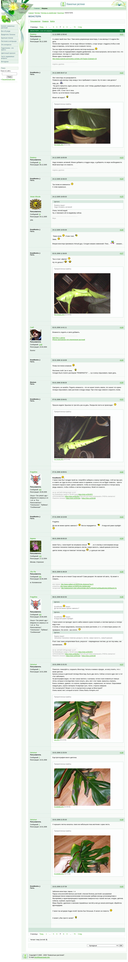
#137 (121, 664)
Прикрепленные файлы (62, 104)
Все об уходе (5, 31)
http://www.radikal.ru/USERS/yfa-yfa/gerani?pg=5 (77, 584)
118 (40, 556)
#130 (121, 383)
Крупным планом (7, 38)
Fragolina (33, 472)
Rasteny (33, 34)
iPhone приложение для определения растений (68, 340)
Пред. (42, 27)
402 (40, 490)
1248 (40, 345)
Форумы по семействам (48, 13)
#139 (121, 820)
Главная (37, 8)
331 (40, 577)
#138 (121, 753)
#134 (121, 538)
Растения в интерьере (9, 41)
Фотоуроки (4, 62)
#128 (121, 327)
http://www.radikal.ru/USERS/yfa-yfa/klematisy (75, 586)
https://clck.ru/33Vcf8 (89, 498)
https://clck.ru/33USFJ (85, 494)
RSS (121, 31)
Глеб (32, 327)
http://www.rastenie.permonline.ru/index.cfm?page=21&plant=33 (74, 59)
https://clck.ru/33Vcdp (73, 498)
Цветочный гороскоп (8, 53)
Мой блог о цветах (58, 338)
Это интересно (6, 45)
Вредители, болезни (8, 34)
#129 (121, 360)
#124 (121, 179)
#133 (121, 517)
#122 (121, 73)
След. (80, 27)
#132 (121, 472)
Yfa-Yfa (33, 572)
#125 (121, 197)
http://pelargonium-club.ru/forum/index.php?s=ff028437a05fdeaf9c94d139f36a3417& (88, 588)
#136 (121, 597)
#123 (121, 158)
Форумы (45, 8)
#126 (121, 230)
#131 (121, 399)
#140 (121, 886)
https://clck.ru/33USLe (72, 496)
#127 (121, 253)
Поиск (3, 68)
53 (40, 214)
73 (75, 27)
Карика (33, 538)
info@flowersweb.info (42, 957)
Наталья (33, 664)
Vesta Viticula (35, 197)
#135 (121, 572)
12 (40, 39)
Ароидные (61, 13)
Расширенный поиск (8, 79)
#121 (121, 34)
